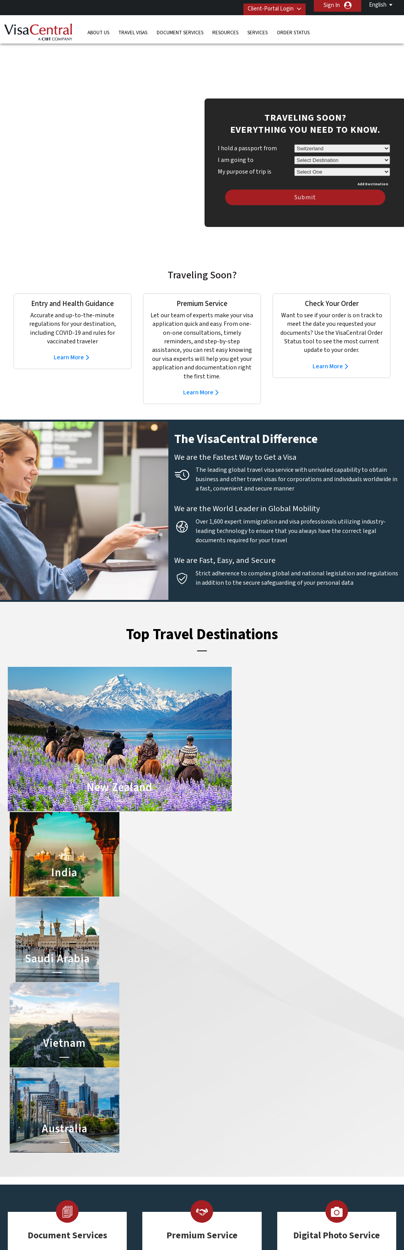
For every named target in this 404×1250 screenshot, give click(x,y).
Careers (311, 1224)
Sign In (332, 5)
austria (158, 1119)
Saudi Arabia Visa (216, 1162)
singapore (162, 1180)
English (378, 5)
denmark (124, 1145)
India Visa (207, 1127)
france (121, 1154)
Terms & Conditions (231, 1224)
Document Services (180, 29)
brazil (156, 1127)
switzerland (164, 1189)
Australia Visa (212, 1145)
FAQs (141, 1224)
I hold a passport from (247, 136)
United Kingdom (132, 1197)
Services (257, 29)
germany (160, 1154)
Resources (225, 29)
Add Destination (373, 172)
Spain (119, 1189)
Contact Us (292, 1127)
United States (167, 1197)
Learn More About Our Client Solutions (75, 1224)
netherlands (128, 1171)
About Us (98, 29)
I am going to (236, 148)
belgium (123, 1127)
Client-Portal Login (265, 5)
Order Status (293, 29)
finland (158, 1145)
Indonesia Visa (213, 1154)
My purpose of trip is (244, 159)
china (156, 1136)
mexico (158, 1162)
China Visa (208, 1119)
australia (123, 1119)
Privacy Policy (177, 1224)
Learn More (69, 345)
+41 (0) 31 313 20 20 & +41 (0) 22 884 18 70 (327, 1119)
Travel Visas (132, 29)
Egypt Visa (208, 1171)
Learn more (64, 996)
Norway (159, 1171)
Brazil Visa (208, 1136)
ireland (121, 1162)
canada (122, 1136)
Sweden (123, 1180)
